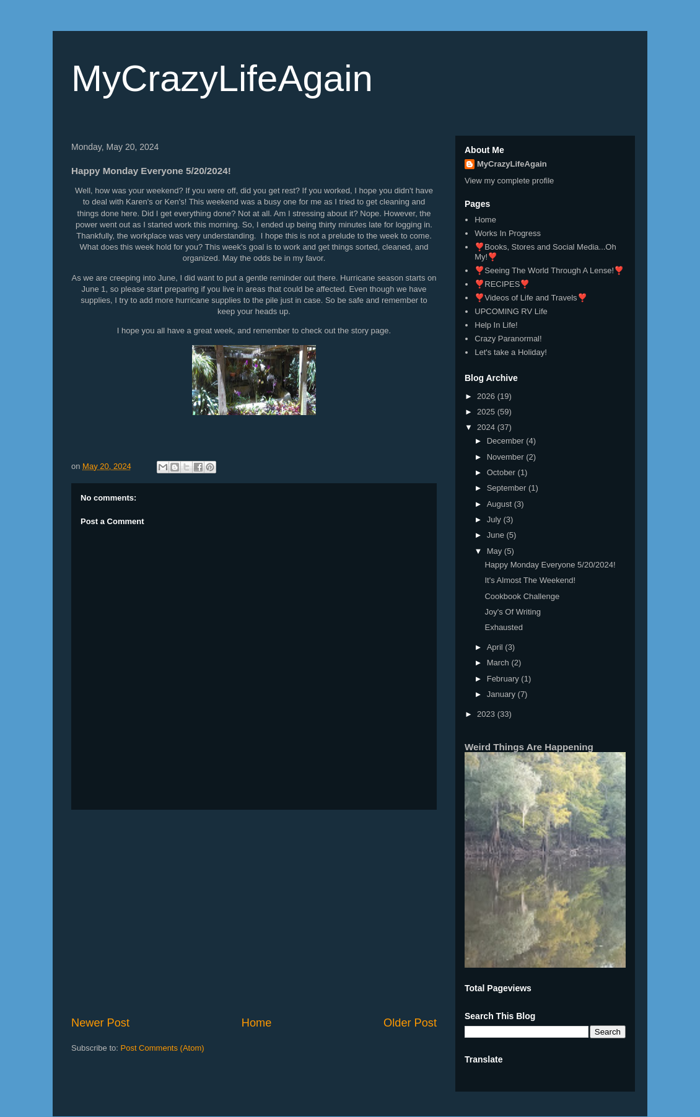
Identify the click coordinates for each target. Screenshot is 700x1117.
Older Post (410, 1023)
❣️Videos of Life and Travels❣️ (531, 297)
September (507, 488)
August (500, 504)
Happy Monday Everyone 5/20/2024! (549, 564)
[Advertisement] (254, 912)
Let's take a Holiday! (511, 352)
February (504, 678)
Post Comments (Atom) (162, 1048)
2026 (487, 396)
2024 (487, 427)
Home (257, 1023)
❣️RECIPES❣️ (502, 284)
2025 (487, 411)
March (499, 662)
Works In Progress (508, 233)
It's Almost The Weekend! (529, 580)
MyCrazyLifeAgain (222, 78)
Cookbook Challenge (521, 596)
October (502, 472)
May (495, 551)
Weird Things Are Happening (529, 747)
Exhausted (503, 627)
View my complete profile (509, 180)
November (507, 457)
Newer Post (100, 1023)
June (497, 535)
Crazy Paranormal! (508, 338)
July (495, 519)
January (502, 694)
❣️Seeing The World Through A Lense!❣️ (549, 270)
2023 (487, 714)
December (507, 440)
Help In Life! (496, 325)
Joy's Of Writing (512, 611)
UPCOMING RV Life (511, 311)
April (496, 647)
